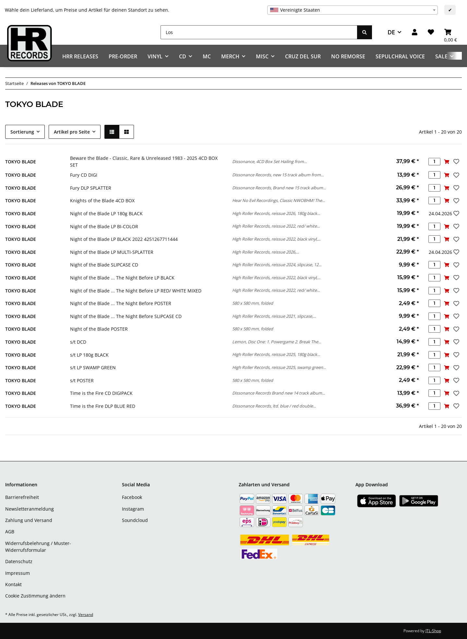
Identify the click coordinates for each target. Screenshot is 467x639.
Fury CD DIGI (83, 175)
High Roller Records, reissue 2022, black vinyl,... (276, 239)
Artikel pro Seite (72, 132)
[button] (415, 32)
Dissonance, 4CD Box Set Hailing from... (269, 161)
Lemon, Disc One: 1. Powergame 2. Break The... (276, 342)
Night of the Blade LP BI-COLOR (104, 226)
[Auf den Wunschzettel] (456, 161)
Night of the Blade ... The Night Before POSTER (120, 303)
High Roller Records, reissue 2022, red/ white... (276, 226)
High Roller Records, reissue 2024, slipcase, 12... (276, 264)
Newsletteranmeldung (29, 509)
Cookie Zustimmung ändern (35, 596)
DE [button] (391, 32)
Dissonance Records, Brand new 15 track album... (279, 188)
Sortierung (22, 132)
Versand (85, 614)
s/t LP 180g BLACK (89, 355)
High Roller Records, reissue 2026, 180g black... (276, 213)
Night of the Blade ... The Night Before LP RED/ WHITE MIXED (135, 291)
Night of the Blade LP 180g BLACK (106, 213)
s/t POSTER (82, 380)
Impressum (17, 573)
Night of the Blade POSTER (99, 329)
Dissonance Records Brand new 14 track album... (278, 393)
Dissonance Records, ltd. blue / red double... (274, 406)
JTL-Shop (433, 630)
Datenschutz (18, 561)
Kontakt (13, 584)
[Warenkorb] (450, 32)
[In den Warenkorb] (446, 161)
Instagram (133, 509)
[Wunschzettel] (431, 32)
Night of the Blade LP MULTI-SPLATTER (111, 252)
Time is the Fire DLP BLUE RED (102, 406)
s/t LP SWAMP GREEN (93, 367)
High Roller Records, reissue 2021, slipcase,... (274, 316)
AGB (9, 531)
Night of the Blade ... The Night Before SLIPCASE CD (126, 316)
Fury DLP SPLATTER (90, 188)
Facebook (132, 497)
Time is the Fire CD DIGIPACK (101, 393)
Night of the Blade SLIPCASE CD (104, 265)
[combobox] (352, 10)
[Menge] (434, 161)
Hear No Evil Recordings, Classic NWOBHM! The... (278, 200)
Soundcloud (135, 520)
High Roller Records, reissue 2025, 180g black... (276, 354)
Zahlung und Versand (28, 520)
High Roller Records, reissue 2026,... (265, 252)
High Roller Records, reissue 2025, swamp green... (279, 367)
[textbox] (352, 10)
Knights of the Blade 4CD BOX (102, 200)
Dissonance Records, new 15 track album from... (278, 175)
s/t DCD (78, 342)
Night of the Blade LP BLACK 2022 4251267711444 (124, 239)
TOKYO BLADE (20, 162)
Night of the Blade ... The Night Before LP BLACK (122, 278)
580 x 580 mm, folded (252, 303)
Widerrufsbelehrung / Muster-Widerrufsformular (38, 546)
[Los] (259, 32)
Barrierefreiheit (22, 497)
